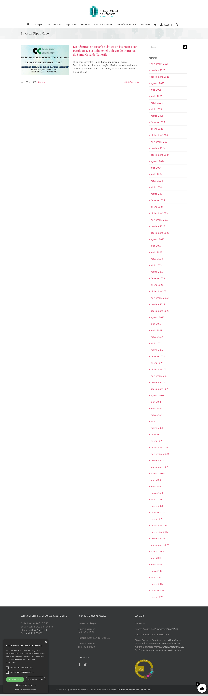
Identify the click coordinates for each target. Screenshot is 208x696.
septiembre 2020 (160, 467)
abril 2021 (156, 421)
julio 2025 (156, 89)
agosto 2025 (158, 83)
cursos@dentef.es (171, 640)
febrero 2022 (158, 356)
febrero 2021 (157, 434)
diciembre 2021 (159, 369)
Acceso (166, 24)
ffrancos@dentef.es (167, 628)
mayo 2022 (157, 336)
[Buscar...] (166, 47)
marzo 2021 (157, 427)
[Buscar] (185, 47)
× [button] (46, 642)
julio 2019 (156, 558)
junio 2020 (156, 486)
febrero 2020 (158, 512)
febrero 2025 (158, 122)
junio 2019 (156, 564)
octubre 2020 (158, 460)
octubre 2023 (158, 226)
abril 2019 (156, 577)
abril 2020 (156, 499)
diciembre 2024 (159, 135)
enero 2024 (157, 206)
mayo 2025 (157, 102)
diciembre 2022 (159, 291)
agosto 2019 (157, 551)
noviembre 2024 (160, 141)
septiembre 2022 (160, 310)
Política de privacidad (129, 689)
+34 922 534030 (38, 630)
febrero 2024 (158, 200)
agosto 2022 (157, 317)
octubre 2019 (158, 538)
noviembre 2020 (160, 454)
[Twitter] (85, 664)
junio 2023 (156, 252)
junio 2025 (156, 96)
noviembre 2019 (159, 532)
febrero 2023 (158, 278)
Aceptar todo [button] (15, 679)
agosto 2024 (158, 161)
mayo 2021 (156, 414)
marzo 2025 (157, 115)
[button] (177, 24)
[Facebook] (79, 664)
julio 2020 (156, 480)
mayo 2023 (157, 258)
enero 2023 (157, 284)
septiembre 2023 (160, 232)
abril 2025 (156, 109)
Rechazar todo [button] (35, 679)
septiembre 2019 (160, 545)
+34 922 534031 (34, 633)
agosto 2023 (157, 239)
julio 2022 (156, 323)
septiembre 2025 (160, 76)
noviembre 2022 (160, 297)
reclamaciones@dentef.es (166, 650)
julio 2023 (156, 245)
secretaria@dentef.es (168, 643)
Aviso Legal (146, 689)
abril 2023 (156, 265)
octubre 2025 (158, 70)
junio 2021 (156, 408)
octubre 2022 (158, 304)
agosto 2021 (157, 395)
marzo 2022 (157, 349)
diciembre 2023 (159, 213)
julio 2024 (156, 167)
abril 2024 (156, 187)
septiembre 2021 (160, 388)
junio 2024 (156, 174)
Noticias (42, 82)
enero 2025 (157, 128)
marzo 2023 (157, 271)
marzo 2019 (157, 584)
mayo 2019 (156, 571)
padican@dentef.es (173, 646)
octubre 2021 (158, 382)
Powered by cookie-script (25, 690)
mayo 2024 (157, 180)
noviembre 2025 (160, 63)
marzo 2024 (157, 193)
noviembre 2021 (159, 375)
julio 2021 (156, 401)
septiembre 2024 (160, 154)
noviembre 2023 (160, 219)
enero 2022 (157, 362)
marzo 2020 (157, 506)
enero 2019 (157, 597)
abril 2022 (156, 343)
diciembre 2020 (159, 447)
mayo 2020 (157, 493)
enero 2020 (157, 519)
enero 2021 (157, 440)
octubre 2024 (158, 148)
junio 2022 (156, 330)
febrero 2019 (157, 590)
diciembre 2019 (159, 525)
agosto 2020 (158, 473)
